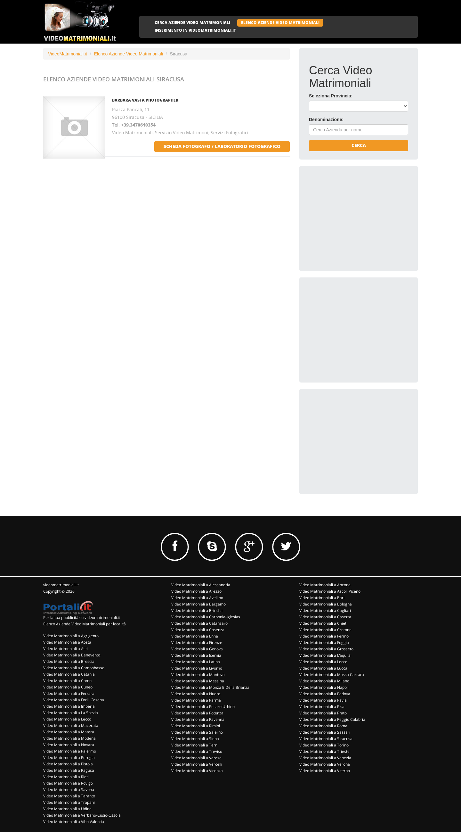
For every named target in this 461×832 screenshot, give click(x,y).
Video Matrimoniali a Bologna (325, 604)
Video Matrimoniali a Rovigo (68, 783)
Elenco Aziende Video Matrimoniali (128, 53)
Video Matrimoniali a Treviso (196, 751)
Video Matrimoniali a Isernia (196, 655)
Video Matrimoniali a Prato (323, 713)
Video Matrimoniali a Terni (194, 745)
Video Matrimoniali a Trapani (69, 802)
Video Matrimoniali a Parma (196, 700)
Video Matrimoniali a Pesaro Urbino (203, 706)
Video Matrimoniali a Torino (324, 745)
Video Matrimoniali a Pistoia (68, 764)
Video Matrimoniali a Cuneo (68, 687)
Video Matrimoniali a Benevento (71, 655)
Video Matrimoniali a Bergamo (198, 604)
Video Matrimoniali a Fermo (324, 636)
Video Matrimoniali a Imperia (69, 706)
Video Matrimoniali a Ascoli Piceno (329, 591)
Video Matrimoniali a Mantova (198, 674)
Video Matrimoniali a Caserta (325, 617)
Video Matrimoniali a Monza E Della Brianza (210, 687)
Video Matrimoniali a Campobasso (73, 668)
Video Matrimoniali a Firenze (196, 642)
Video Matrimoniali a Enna (194, 636)
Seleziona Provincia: (330, 95)
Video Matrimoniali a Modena (69, 738)
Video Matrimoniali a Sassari (324, 732)
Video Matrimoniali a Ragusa (68, 770)
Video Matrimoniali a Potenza (197, 713)
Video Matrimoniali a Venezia (325, 758)
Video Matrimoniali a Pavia (323, 700)
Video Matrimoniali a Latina (195, 661)
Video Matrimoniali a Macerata (70, 725)
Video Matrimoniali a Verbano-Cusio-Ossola (82, 815)
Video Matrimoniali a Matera (68, 732)
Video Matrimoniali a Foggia (324, 642)
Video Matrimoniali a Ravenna (197, 719)
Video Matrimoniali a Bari (321, 597)
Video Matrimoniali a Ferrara (68, 693)
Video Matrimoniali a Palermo (69, 751)
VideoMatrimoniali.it (67, 53)
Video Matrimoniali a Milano (324, 681)
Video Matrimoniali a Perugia (69, 757)
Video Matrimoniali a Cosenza (197, 629)
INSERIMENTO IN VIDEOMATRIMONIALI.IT (195, 30)
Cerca (359, 145)
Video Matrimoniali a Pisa (321, 706)
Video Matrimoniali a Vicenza (197, 770)
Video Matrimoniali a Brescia (68, 661)
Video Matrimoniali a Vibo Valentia (73, 821)
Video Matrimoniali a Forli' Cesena (73, 700)
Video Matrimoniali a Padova (324, 693)
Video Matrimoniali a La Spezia (70, 712)
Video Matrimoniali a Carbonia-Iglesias (205, 617)
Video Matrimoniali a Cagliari (325, 610)
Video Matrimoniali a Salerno (197, 732)
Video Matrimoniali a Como (67, 680)
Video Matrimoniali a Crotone (325, 629)
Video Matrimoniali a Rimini (195, 726)
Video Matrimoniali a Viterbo (324, 770)
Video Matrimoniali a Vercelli (196, 764)
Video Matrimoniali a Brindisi (196, 610)
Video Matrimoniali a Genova (197, 649)
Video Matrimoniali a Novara (68, 744)
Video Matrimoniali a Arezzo (196, 591)
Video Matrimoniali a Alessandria (200, 585)
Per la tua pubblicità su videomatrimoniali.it (81, 617)
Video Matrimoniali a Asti (65, 648)
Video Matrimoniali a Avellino (197, 597)
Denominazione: (326, 119)
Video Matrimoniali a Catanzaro (199, 623)
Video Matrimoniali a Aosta (67, 642)
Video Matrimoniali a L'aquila (325, 655)
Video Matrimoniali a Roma (323, 726)
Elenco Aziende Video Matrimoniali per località (84, 624)
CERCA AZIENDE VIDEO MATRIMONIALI (192, 22)
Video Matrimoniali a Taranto (69, 796)
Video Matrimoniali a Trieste (324, 751)
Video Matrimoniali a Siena (195, 738)
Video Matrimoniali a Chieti (323, 623)
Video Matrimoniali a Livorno (196, 668)
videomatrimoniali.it (61, 585)
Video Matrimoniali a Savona (68, 789)
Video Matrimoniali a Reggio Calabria (332, 719)
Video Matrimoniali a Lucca (323, 668)
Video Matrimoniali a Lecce (323, 661)
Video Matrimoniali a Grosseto (326, 649)
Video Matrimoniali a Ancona (325, 585)
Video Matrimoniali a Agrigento (71, 635)
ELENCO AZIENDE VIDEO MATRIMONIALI (280, 22)
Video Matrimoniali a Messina (197, 681)
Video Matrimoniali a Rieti (66, 776)
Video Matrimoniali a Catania (69, 674)
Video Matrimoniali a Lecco (67, 719)
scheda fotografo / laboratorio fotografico (222, 146)
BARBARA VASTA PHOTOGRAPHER (145, 100)
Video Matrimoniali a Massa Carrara (331, 674)
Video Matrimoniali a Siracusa (325, 738)
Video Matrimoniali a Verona (324, 764)
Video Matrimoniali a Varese (196, 758)
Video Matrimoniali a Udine (67, 808)
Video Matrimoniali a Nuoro (195, 693)
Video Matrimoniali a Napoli (324, 687)
